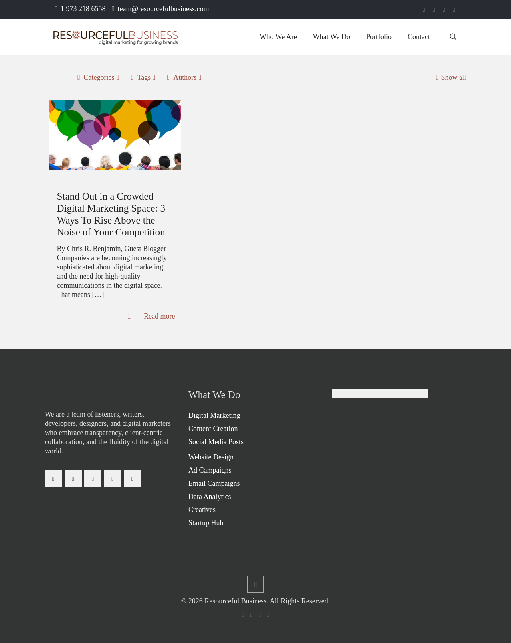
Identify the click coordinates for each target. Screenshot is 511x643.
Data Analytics (209, 497)
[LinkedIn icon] (434, 9)
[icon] (454, 9)
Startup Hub (206, 523)
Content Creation (213, 429)
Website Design (211, 457)
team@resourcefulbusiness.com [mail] (163, 9)
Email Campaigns (214, 483)
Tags (143, 77)
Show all (450, 77)
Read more (159, 316)
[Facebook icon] (424, 9)
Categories (98, 77)
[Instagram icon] (444, 9)
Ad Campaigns (210, 470)
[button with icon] (53, 478)
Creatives (202, 510)
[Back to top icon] (255, 584)
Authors (184, 77)
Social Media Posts (216, 442)
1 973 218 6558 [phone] (83, 9)
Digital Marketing (214, 415)
